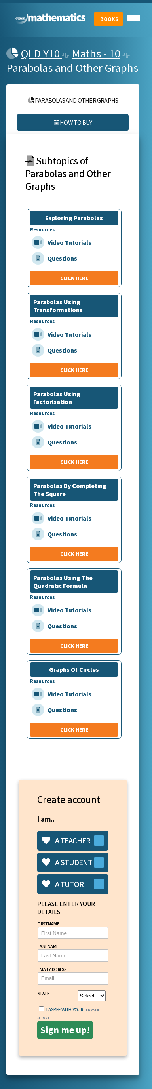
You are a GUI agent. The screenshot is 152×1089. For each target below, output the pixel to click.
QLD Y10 (41, 53)
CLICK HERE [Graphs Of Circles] (74, 729)
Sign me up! (65, 1030)
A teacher (66, 840)
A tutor (63, 884)
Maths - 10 (96, 53)
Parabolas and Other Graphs (73, 100)
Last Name (73, 952)
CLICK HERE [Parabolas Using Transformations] (74, 370)
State (72, 995)
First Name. (73, 930)
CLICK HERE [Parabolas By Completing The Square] (74, 553)
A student (67, 862)
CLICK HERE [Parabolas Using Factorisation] (74, 461)
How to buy (73, 122)
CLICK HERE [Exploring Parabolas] (74, 278)
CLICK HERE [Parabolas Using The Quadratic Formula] (74, 645)
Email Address (73, 975)
